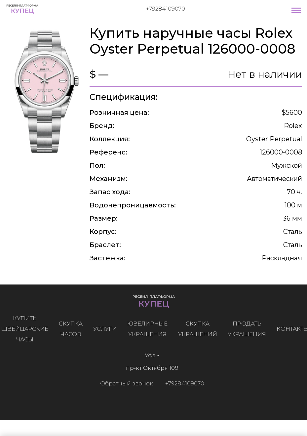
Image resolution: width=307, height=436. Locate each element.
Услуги (106, 329)
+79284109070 (165, 8)
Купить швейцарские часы (26, 329)
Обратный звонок (124, 383)
